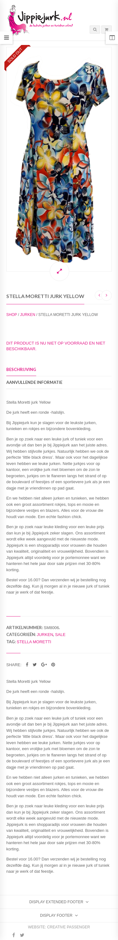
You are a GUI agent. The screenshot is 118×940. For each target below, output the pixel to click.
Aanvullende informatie (34, 382)
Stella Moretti (34, 641)
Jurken (27, 314)
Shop (11, 314)
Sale (60, 634)
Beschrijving (21, 369)
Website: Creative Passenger (59, 927)
